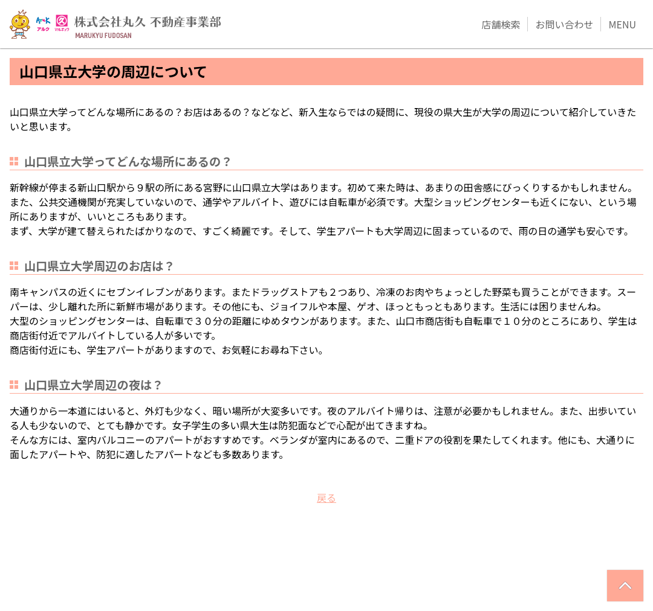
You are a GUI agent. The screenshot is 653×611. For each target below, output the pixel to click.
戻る (326, 497)
